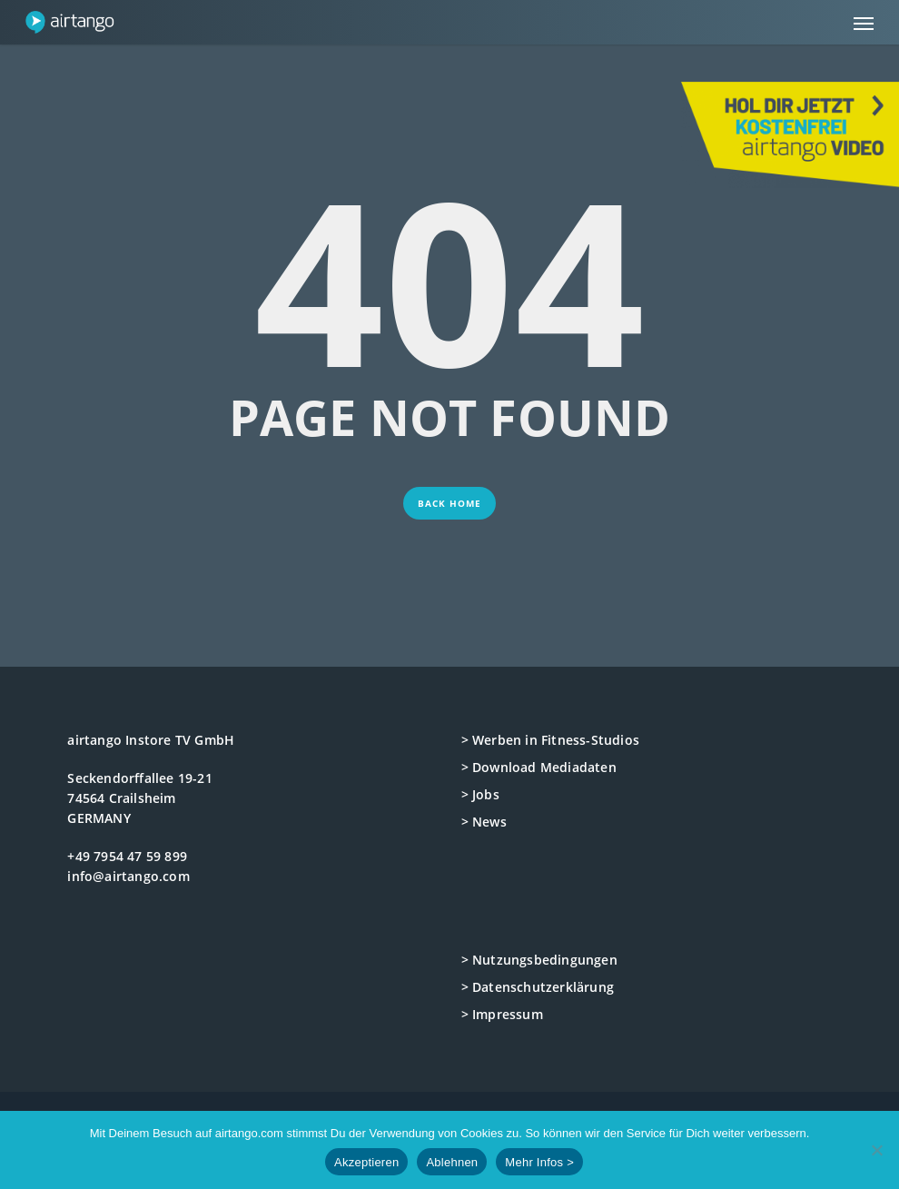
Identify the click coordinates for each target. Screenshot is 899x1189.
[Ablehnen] (876, 1150)
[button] (864, 23)
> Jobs (480, 794)
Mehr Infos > (539, 1162)
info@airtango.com (128, 876)
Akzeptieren (366, 1162)
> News (484, 821)
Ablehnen (452, 1162)
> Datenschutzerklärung (537, 987)
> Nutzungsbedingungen (539, 959)
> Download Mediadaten (539, 767)
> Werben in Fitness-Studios (550, 739)
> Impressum (502, 1014)
